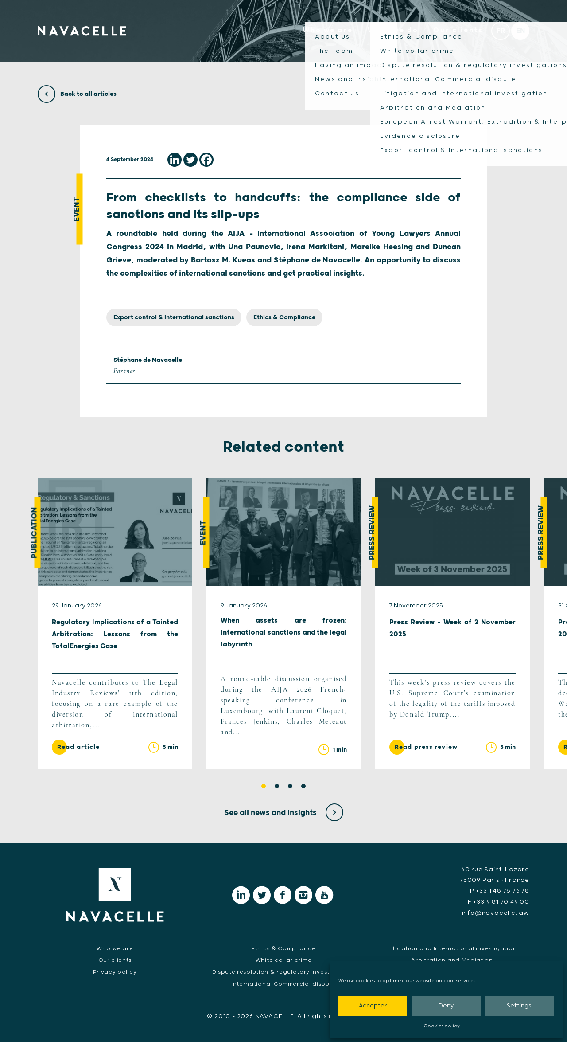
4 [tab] (303, 786)
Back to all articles (77, 94)
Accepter (373, 1006)
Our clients (457, 32)
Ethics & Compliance (284, 317)
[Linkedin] (174, 160)
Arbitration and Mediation (452, 959)
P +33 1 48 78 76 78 (499, 891)
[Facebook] (206, 160)
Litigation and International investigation (452, 947)
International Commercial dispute (283, 983)
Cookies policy (441, 1026)
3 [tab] (290, 786)
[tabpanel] (115, 624)
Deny (446, 1006)
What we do (390, 32)
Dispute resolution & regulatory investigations (283, 971)
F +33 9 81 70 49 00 (498, 901)
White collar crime (283, 959)
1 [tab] (263, 786)
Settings (519, 1006)
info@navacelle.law (495, 912)
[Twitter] (190, 160)
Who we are (324, 32)
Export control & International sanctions (173, 317)
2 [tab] (276, 786)
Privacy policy (114, 971)
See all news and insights (283, 812)
